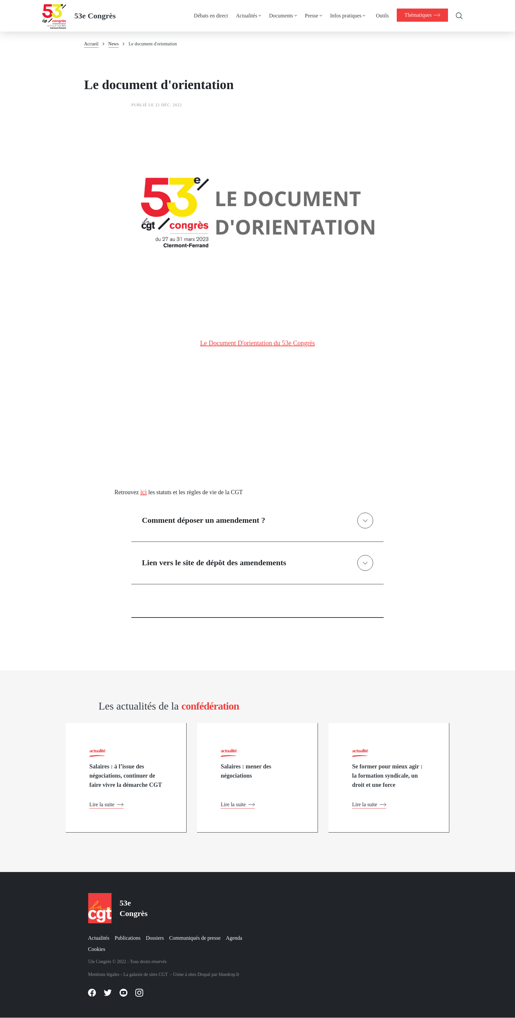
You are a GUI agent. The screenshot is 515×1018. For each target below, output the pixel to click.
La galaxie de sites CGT (145, 974)
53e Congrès (95, 16)
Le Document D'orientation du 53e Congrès (257, 343)
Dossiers (155, 938)
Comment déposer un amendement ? (203, 520)
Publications (128, 938)
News (113, 43)
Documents (280, 15)
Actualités (245, 15)
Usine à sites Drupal (191, 974)
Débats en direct (209, 15)
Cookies (96, 949)
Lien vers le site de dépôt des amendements (214, 562)
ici (143, 492)
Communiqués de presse (194, 938)
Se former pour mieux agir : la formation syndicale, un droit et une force (387, 776)
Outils (380, 15)
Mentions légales (103, 974)
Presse (310, 15)
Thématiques (421, 15)
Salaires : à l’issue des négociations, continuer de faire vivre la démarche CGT (125, 776)
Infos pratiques (344, 15)
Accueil (91, 43)
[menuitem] (213, 16)
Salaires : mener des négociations (246, 772)
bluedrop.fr (229, 974)
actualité (97, 750)
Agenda (234, 938)
